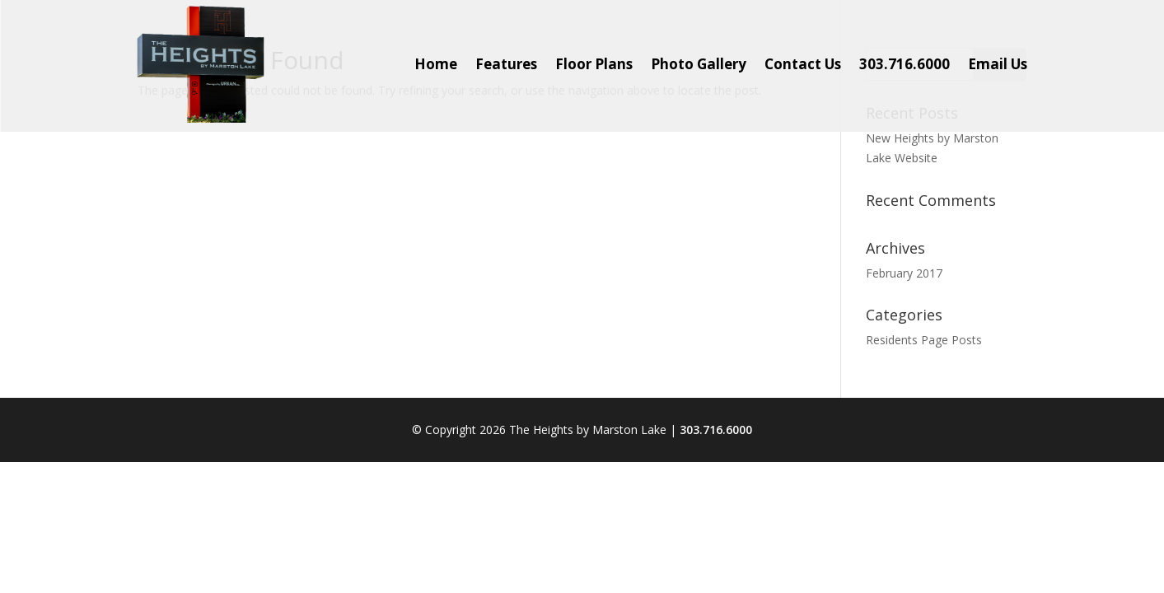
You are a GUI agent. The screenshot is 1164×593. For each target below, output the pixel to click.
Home (435, 63)
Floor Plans (594, 63)
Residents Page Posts (924, 340)
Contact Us (802, 63)
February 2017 (904, 273)
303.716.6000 (716, 429)
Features (506, 63)
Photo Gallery (698, 63)
